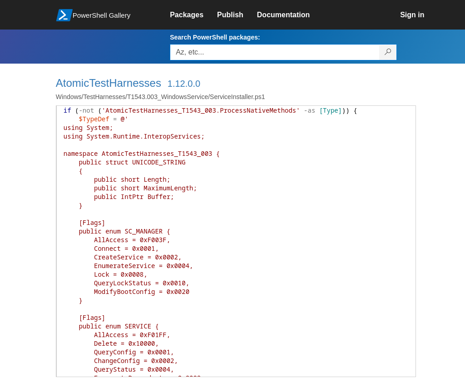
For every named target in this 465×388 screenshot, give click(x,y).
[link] (193, 15)
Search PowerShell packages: (215, 37)
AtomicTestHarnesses (108, 83)
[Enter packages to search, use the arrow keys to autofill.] (275, 52)
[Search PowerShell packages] (388, 52)
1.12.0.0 (184, 84)
